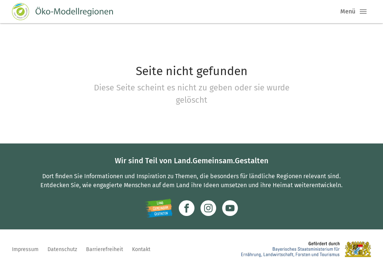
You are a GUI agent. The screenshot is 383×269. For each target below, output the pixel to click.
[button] (363, 11)
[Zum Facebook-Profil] (186, 208)
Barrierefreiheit (104, 249)
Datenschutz (62, 249)
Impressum (25, 249)
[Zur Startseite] (62, 11)
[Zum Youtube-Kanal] (230, 208)
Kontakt (141, 249)
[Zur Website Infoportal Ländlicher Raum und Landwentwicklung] (158, 208)
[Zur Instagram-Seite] (208, 208)
